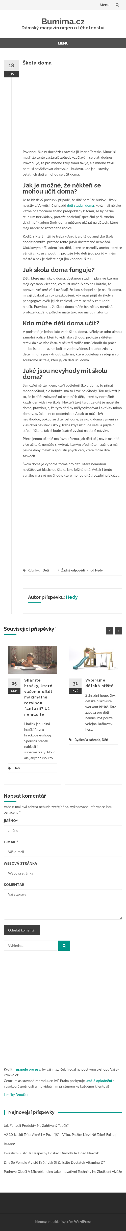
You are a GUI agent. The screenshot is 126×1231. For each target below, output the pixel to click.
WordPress (82, 1221)
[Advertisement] (72, 109)
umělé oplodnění (99, 1080)
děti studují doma (80, 205)
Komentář (14, 884)
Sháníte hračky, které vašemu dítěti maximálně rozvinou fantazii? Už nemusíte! (39, 697)
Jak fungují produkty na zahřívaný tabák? (36, 1125)
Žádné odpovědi (73, 570)
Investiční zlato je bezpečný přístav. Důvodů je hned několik (51, 1153)
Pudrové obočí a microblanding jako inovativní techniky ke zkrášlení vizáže (63, 1171)
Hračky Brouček (16, 1094)
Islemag (41, 1221)
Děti (45, 570)
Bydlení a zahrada (87, 740)
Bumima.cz (63, 21)
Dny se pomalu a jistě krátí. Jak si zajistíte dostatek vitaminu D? (54, 1162)
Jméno (11, 820)
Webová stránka (20, 863)
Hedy (99, 570)
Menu (105, 4)
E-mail (11, 841)
